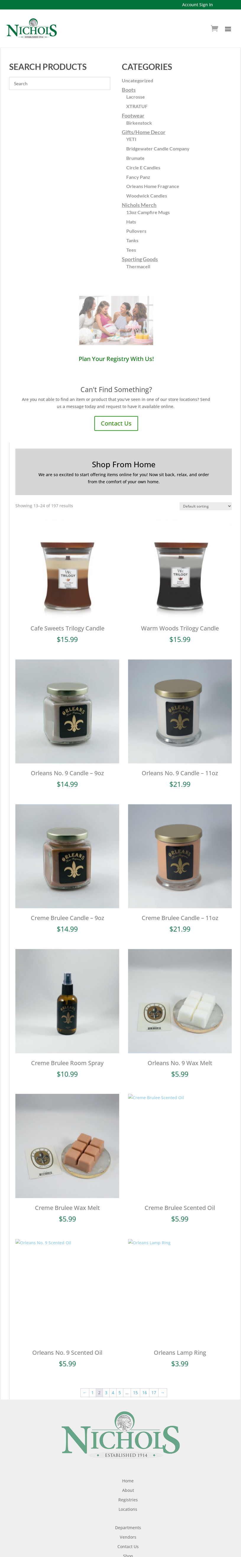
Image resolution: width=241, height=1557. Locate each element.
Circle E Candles (143, 167)
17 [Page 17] (153, 1377)
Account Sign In (197, 4)
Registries (128, 1484)
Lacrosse (135, 96)
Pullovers (136, 231)
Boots (129, 89)
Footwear (133, 115)
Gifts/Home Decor (143, 132)
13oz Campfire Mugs (148, 212)
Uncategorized (137, 80)
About (128, 1475)
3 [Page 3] (106, 1377)
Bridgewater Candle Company (158, 148)
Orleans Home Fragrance (152, 186)
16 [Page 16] (144, 1377)
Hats (131, 221)
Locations (128, 1494)
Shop (128, 1540)
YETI (131, 139)
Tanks (132, 240)
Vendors (128, 1521)
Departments (128, 1512)
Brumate (135, 158)
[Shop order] (205, 506)
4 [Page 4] (113, 1377)
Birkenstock (139, 123)
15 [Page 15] (135, 1377)
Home (128, 1465)
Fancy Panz (138, 177)
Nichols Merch (139, 205)
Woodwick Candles (146, 195)
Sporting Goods (140, 259)
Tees (131, 250)
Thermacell (138, 266)
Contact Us (116, 423)
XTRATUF (137, 106)
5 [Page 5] (120, 1377)
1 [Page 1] (92, 1377)
